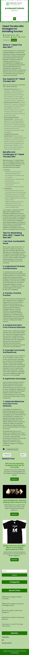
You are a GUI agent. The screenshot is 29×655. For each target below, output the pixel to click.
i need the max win (12, 449)
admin (15, 37)
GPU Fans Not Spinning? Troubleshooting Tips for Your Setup (14, 465)
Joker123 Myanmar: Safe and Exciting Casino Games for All (14, 501)
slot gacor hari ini (7, 643)
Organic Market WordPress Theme (14, 651)
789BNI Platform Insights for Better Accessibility (12, 597)
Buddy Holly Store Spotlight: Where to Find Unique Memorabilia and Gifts (15, 548)
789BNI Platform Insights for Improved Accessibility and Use (12, 604)
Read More (14, 479)
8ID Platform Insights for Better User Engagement (12, 611)
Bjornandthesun (14, 8)
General (14, 40)
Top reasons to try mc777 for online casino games (12, 625)
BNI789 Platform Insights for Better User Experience (13, 618)
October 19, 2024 (10, 35)
